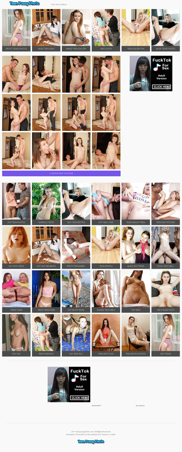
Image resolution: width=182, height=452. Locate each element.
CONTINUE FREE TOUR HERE (61, 173)
